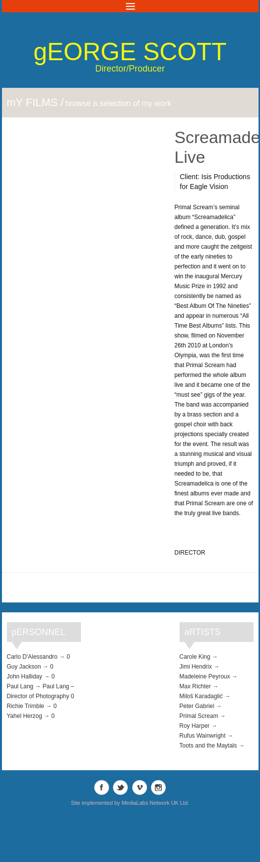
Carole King (195, 656)
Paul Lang (20, 686)
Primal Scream (199, 715)
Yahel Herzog (24, 715)
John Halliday (24, 676)
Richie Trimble (25, 706)
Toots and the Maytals (208, 745)
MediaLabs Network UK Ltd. (155, 803)
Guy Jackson (24, 666)
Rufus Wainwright (203, 735)
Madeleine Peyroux (205, 676)
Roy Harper (195, 725)
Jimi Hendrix (196, 666)
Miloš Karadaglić (201, 696)
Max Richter (195, 686)
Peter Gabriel (197, 706)
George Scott (130, 52)
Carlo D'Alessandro (32, 656)
